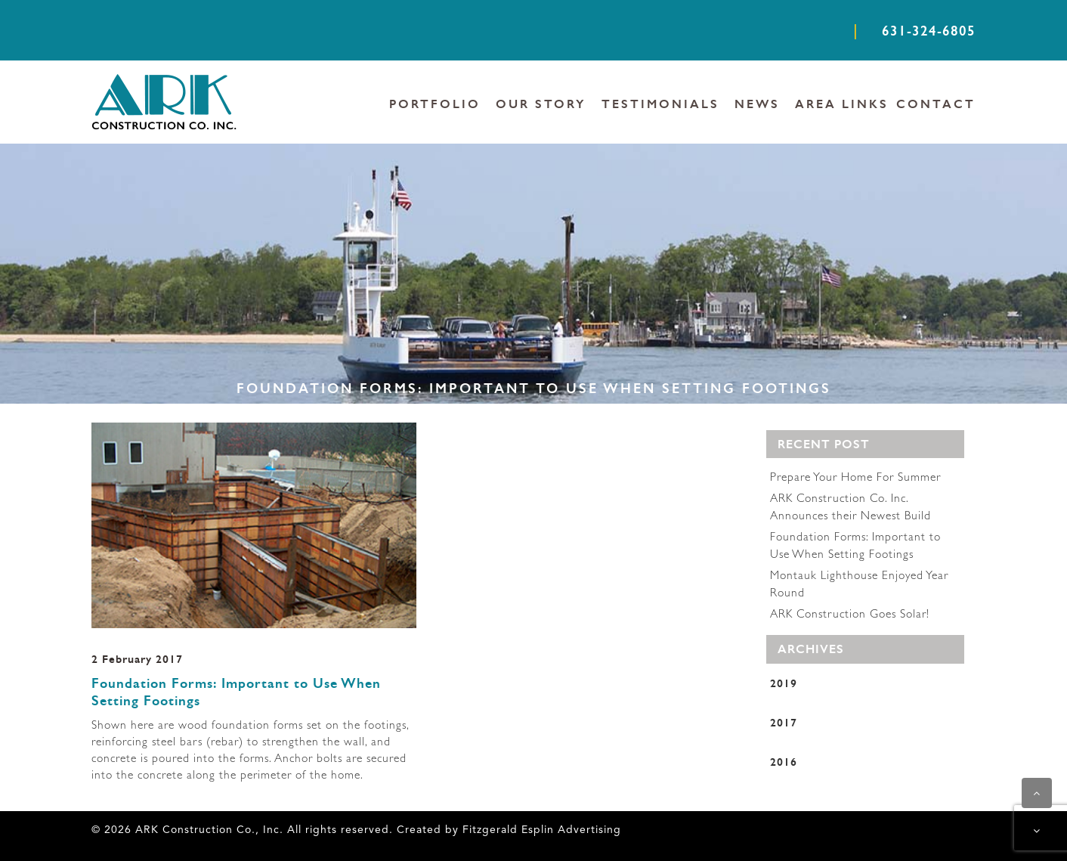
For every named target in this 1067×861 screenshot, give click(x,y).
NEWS (757, 104)
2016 (783, 761)
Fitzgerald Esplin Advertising (540, 830)
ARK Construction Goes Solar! (849, 615)
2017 (783, 722)
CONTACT (936, 104)
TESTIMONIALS (660, 104)
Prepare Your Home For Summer (855, 478)
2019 (783, 683)
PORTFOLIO (435, 104)
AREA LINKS (842, 104)
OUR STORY (541, 104)
